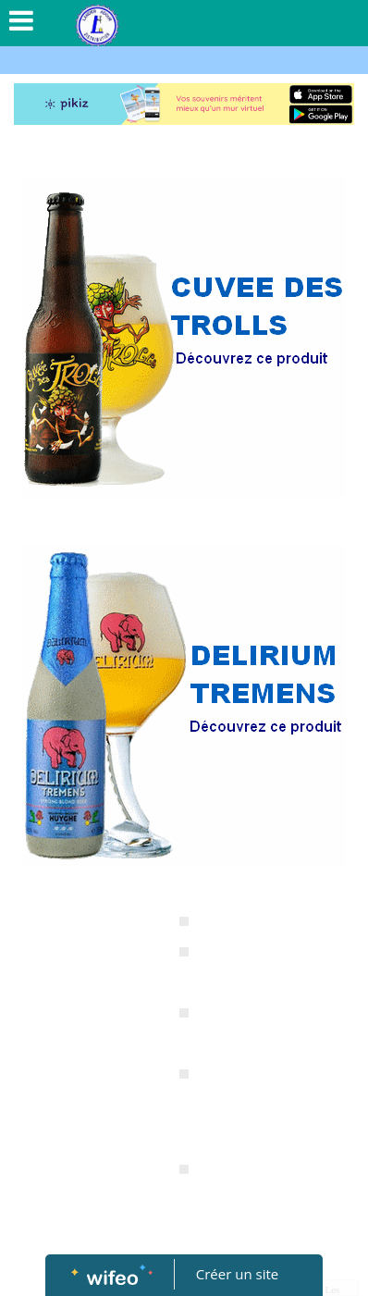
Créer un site (237, 1274)
